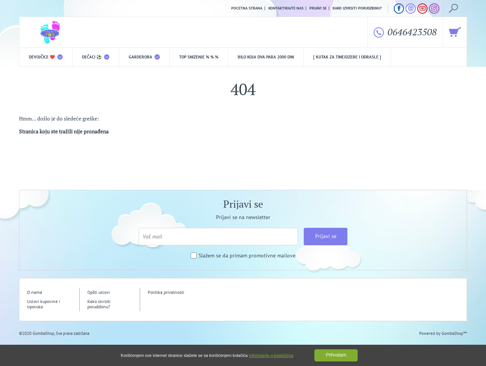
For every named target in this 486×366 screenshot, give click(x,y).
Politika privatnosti (166, 292)
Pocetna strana (246, 8)
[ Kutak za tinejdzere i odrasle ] (347, 57)
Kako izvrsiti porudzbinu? (357, 8)
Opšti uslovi (98, 292)
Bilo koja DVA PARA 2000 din (266, 57)
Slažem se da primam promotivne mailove (247, 256)
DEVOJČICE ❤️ (46, 57)
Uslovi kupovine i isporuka (43, 303)
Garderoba (144, 57)
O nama (34, 292)
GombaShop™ (454, 333)
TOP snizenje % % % (198, 57)
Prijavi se (318, 8)
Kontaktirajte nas (285, 8)
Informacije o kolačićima (271, 355)
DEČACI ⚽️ (95, 57)
